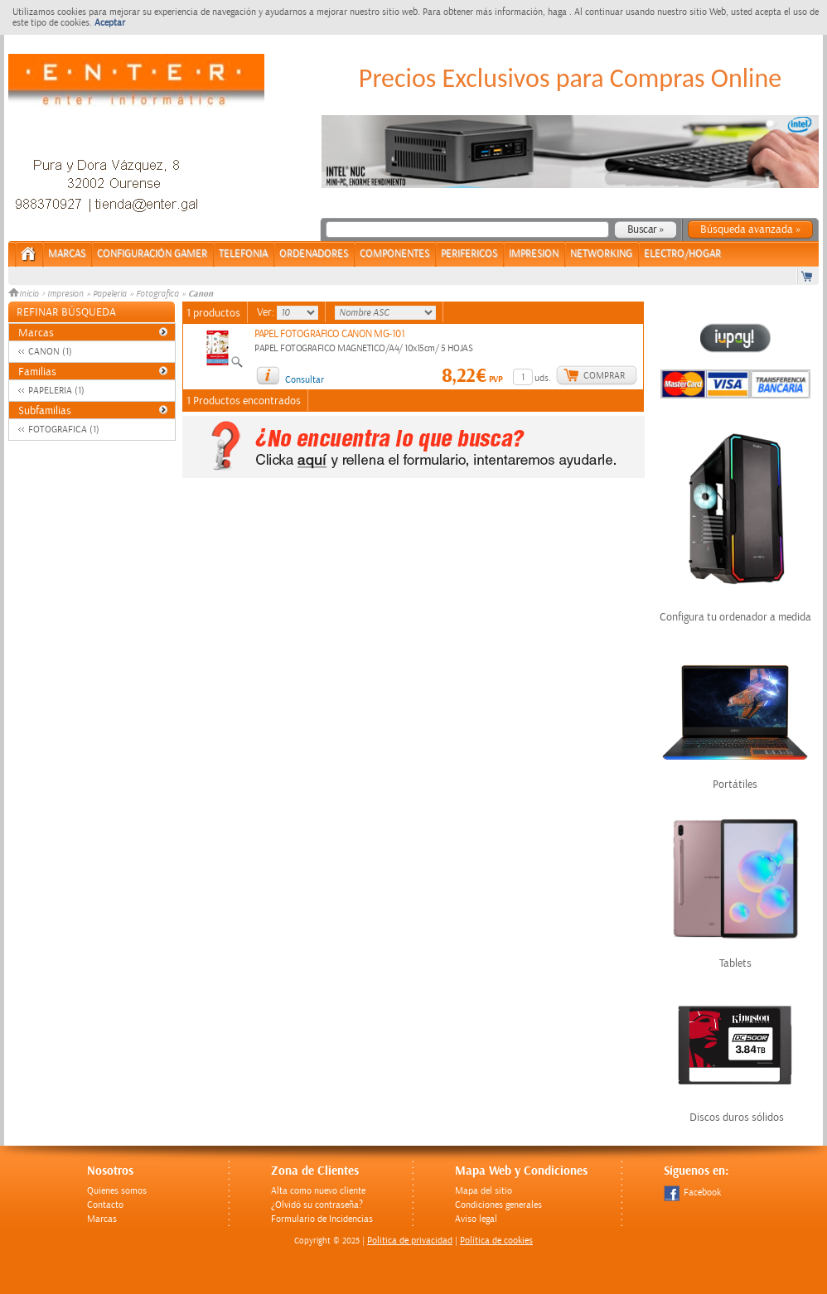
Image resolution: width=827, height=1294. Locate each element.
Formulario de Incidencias (322, 1219)
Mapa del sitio (483, 1190)
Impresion (65, 294)
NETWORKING (601, 254)
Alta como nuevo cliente (318, 1190)
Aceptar (109, 22)
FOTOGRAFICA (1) (63, 429)
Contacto (105, 1205)
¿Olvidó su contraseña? (317, 1205)
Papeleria (110, 294)
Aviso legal (476, 1219)
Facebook (692, 1192)
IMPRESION (534, 254)
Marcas (66, 254)
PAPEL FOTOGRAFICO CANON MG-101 (329, 334)
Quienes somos (117, 1190)
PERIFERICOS (469, 254)
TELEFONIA (243, 254)
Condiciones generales (498, 1205)
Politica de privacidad (409, 1240)
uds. (542, 378)
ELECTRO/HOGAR (682, 254)
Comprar (604, 375)
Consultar (304, 379)
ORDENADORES (313, 254)
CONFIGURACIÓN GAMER (152, 254)
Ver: (267, 312)
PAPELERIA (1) (56, 390)
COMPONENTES (394, 254)
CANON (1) (50, 351)
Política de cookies (496, 1240)
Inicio (24, 294)
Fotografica (157, 294)
